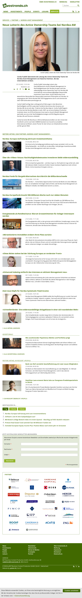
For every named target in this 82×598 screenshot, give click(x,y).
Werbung (63, 2)
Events (36, 11)
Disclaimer (57, 552)
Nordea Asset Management (32, 20)
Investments (16, 11)
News (5, 11)
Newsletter (74, 2)
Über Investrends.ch (48, 2)
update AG (13, 568)
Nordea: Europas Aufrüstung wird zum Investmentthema (25, 414)
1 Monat (21, 409)
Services (54, 11)
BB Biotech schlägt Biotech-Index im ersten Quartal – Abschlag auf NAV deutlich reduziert (37, 420)
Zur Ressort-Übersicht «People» (15, 399)
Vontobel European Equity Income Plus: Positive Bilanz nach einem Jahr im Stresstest (35, 426)
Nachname (8, 449)
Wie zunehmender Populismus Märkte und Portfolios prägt (47, 338)
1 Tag (5, 409)
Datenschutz (58, 554)
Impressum (57, 550)
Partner (15, 20)
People (28, 11)
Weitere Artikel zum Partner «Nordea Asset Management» (26, 134)
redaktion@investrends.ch (11, 562)
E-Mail (6, 454)
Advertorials (8, 334)
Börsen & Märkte (33, 550)
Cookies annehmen (71, 590)
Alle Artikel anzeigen (12, 328)
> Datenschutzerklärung (22, 596)
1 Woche (13, 409)
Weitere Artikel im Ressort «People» (17, 361)
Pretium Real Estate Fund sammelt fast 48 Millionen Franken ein (28, 423)
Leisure (45, 11)
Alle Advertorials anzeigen (14, 354)
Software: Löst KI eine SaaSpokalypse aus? (20, 417)
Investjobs (31, 552)
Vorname (7, 444)
